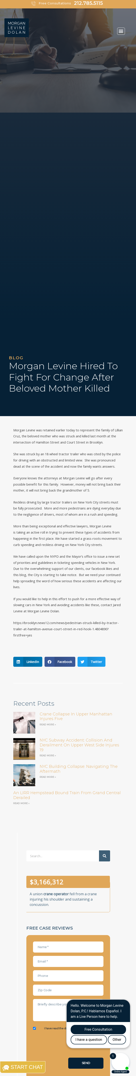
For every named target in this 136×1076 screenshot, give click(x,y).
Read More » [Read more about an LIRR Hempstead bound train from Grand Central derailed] (21, 803)
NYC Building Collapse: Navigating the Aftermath (79, 769)
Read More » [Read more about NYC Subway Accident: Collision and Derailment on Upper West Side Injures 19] (48, 755)
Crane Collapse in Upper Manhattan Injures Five (76, 716)
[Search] (104, 855)
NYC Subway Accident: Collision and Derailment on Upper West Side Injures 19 (79, 745)
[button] (121, 31)
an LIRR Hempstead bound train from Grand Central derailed (67, 795)
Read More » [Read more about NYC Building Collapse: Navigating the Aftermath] (48, 777)
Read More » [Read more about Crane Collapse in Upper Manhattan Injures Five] (48, 724)
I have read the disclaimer (62, 1028)
